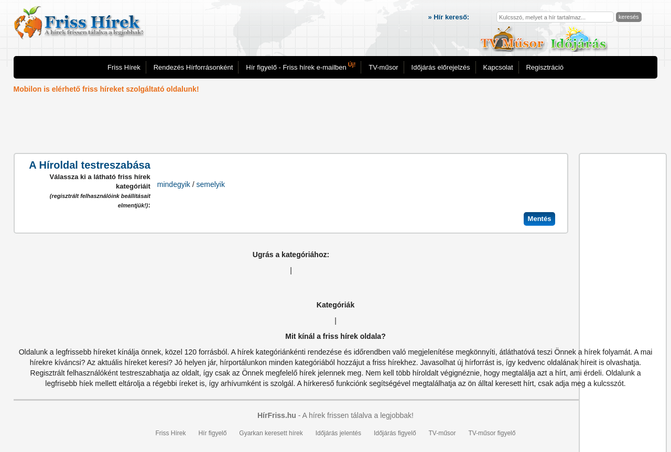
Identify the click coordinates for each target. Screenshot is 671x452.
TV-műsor (383, 67)
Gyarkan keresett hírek (270, 433)
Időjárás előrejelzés (441, 67)
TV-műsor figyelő (491, 433)
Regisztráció (545, 67)
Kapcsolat (498, 67)
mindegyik (173, 184)
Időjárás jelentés (338, 433)
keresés (629, 17)
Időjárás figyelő (395, 433)
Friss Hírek (123, 67)
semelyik (211, 184)
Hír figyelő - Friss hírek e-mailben (300, 66)
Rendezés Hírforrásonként (193, 67)
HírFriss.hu (276, 415)
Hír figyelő (212, 433)
